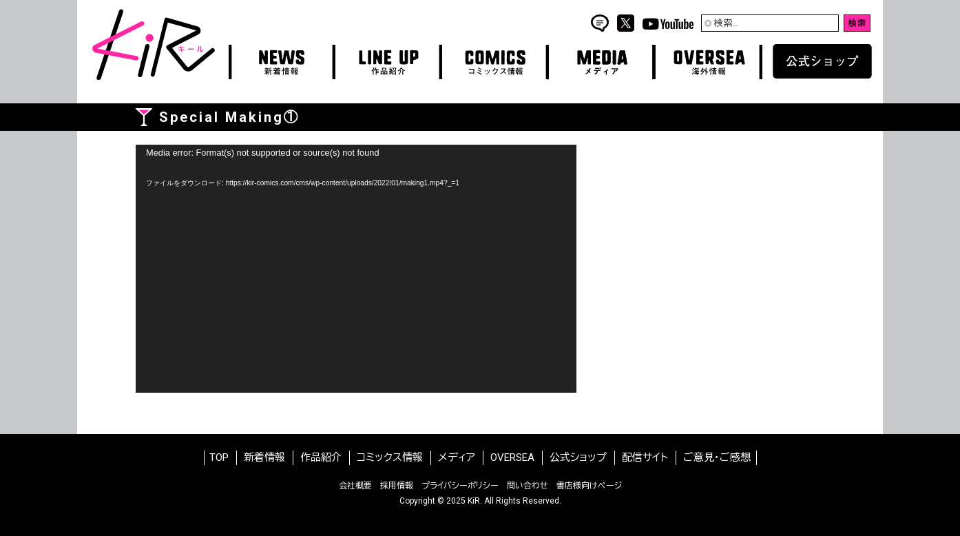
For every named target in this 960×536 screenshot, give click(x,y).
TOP (219, 457)
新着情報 (264, 457)
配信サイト (645, 457)
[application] (356, 269)
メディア (456, 457)
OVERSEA (512, 457)
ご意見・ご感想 (717, 457)
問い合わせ (527, 486)
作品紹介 (321, 457)
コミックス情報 (390, 457)
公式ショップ (578, 457)
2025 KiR (463, 501)
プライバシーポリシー (460, 486)
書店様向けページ (589, 486)
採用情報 (396, 486)
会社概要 (355, 486)
